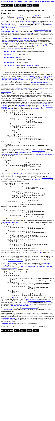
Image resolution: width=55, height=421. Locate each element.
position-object (9, 51)
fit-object (8, 54)
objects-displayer (28, 76)
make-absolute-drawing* (12, 65)
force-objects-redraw (15, 261)
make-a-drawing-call (8, 27)
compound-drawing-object (42, 30)
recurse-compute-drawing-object (39, 301)
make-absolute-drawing (31, 65)
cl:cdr (40, 252)
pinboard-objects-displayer (12, 78)
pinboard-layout (47, 76)
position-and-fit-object (12, 57)
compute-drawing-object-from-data (32, 266)
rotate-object (9, 62)
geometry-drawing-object (28, 40)
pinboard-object (34, 78)
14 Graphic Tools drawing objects (44, 1)
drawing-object (34, 16)
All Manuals (4, 1)
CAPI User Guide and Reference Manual (21, 1)
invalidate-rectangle (29, 308)
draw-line (36, 23)
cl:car (36, 251)
